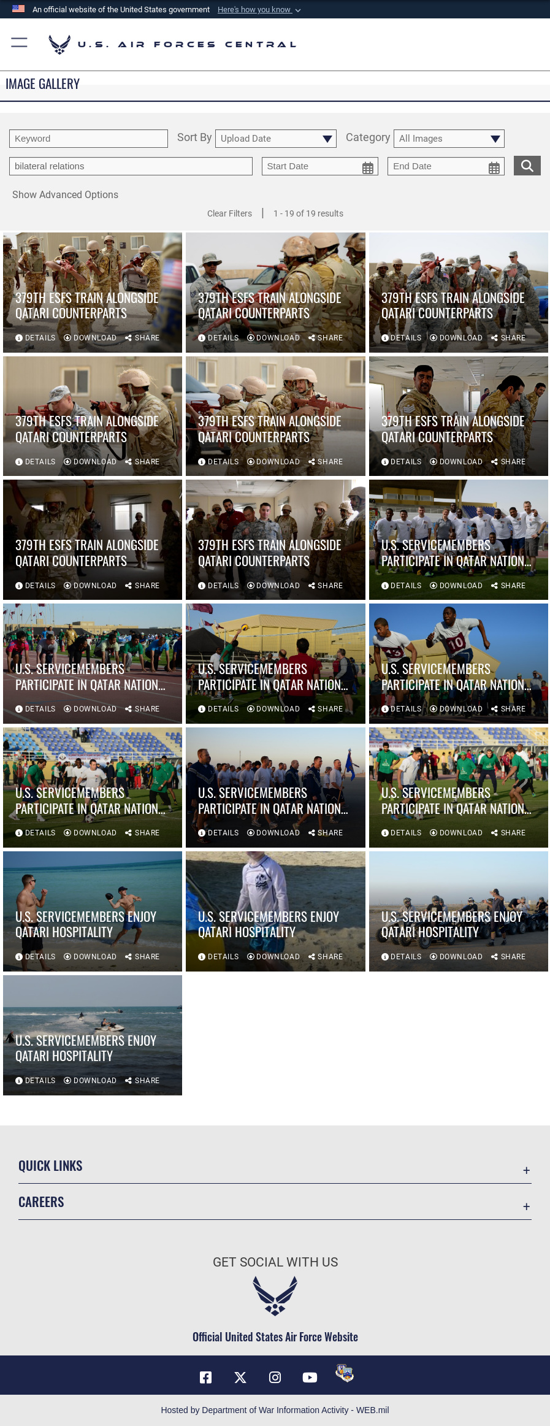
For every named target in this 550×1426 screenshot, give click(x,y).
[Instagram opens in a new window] (275, 1377)
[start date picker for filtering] (320, 166)
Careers (41, 1201)
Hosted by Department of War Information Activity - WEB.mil (275, 1410)
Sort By (194, 138)
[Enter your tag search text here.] (131, 166)
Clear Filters (229, 213)
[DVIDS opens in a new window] (344, 1373)
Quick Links (50, 1165)
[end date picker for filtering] (446, 166)
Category (368, 138)
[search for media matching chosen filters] (527, 164)
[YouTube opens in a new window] (309, 1377)
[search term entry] (88, 138)
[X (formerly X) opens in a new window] (240, 1377)
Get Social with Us (275, 1262)
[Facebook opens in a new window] (206, 1377)
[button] (261, 10)
